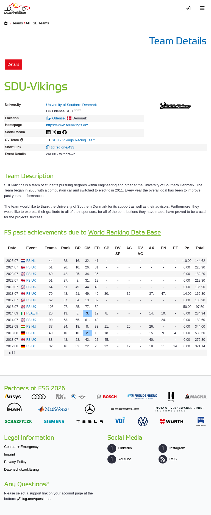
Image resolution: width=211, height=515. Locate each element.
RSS (168, 459)
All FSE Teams (37, 23)
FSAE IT (32, 313)
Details (13, 64)
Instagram (172, 448)
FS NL (31, 261)
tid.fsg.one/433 (62, 147)
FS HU (31, 326)
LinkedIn (119, 448)
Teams (17, 23)
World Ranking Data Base (124, 232)
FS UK (31, 267)
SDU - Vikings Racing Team (74, 140)
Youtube (119, 459)
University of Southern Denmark (71, 105)
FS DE (31, 333)
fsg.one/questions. (36, 499)
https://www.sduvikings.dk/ (67, 125)
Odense (58, 118)
